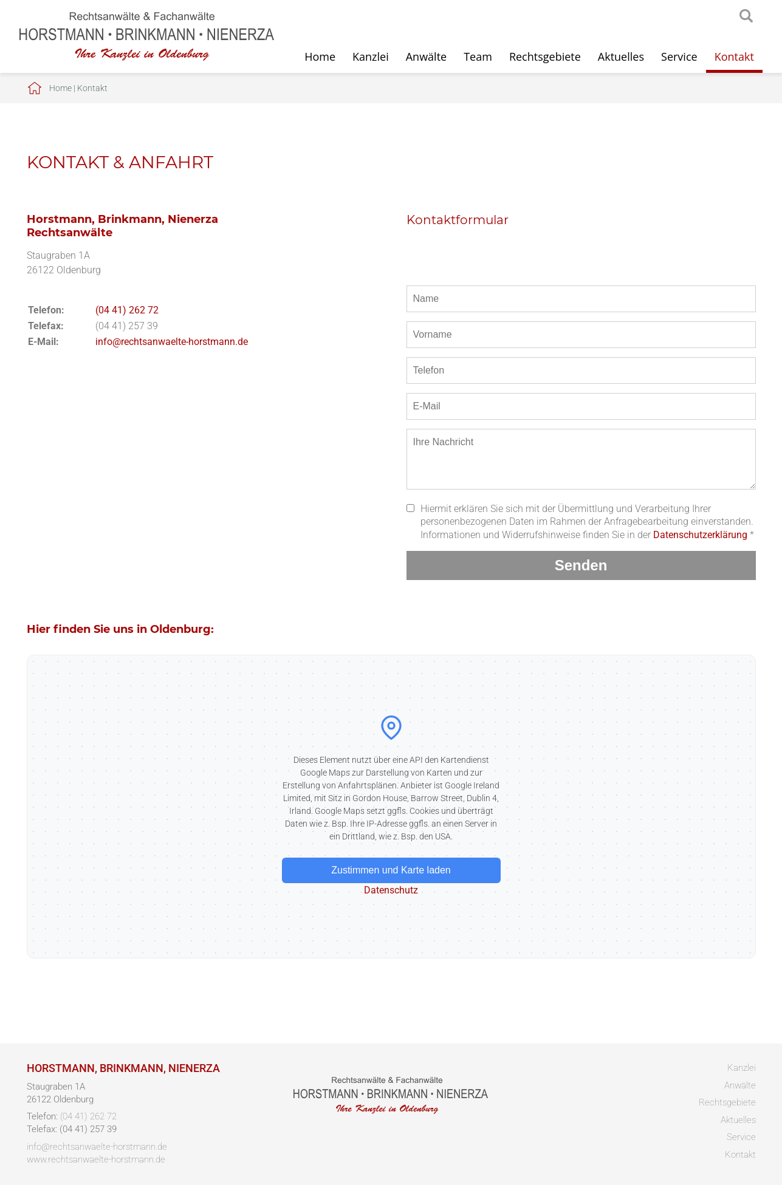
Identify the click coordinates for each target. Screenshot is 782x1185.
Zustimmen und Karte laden (391, 870)
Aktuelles (621, 56)
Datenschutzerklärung (700, 535)
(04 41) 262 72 (127, 310)
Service (679, 56)
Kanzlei (370, 56)
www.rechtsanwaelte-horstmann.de (96, 1159)
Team (478, 56)
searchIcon (746, 16)
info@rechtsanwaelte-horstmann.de (171, 341)
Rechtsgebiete (545, 56)
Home (319, 56)
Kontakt (734, 56)
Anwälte (426, 56)
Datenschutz (391, 890)
